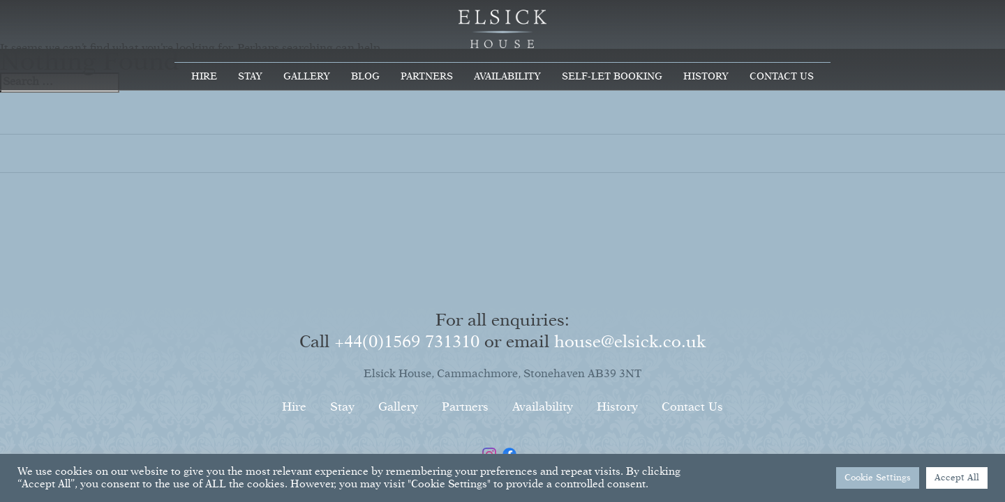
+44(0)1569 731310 (406, 342)
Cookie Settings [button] (877, 477)
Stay (250, 77)
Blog (365, 77)
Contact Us (782, 77)
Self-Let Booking (612, 77)
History (706, 77)
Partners (427, 77)
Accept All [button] (957, 477)
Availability (507, 77)
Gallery (306, 77)
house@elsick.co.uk (630, 342)
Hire (204, 77)
